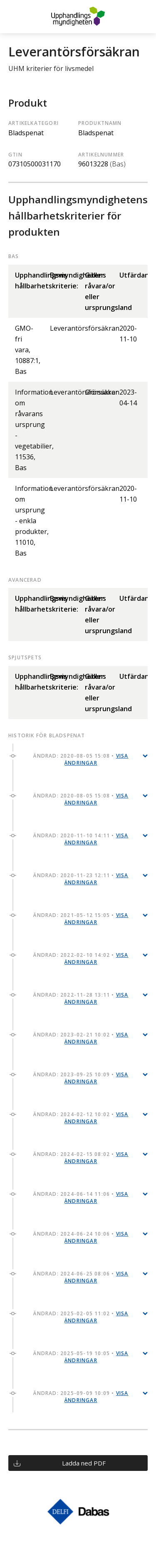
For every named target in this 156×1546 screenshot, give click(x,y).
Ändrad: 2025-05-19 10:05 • (80, 1357)
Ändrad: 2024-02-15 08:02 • (80, 1158)
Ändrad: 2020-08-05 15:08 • (80, 759)
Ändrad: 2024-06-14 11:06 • (80, 1197)
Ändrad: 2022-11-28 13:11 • (80, 998)
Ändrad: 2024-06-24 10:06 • (80, 1237)
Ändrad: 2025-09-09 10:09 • (80, 1397)
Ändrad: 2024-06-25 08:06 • (80, 1277)
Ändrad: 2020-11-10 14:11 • (80, 839)
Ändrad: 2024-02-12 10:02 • (80, 1118)
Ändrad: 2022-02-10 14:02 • (80, 958)
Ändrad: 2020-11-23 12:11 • (80, 879)
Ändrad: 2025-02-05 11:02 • (80, 1317)
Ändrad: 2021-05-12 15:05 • (80, 919)
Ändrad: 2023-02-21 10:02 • (80, 1038)
